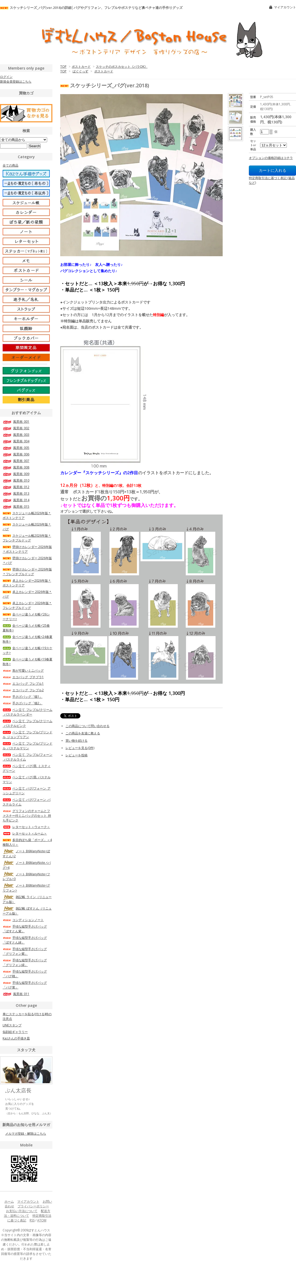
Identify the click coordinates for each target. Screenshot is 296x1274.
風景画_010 (16, 480)
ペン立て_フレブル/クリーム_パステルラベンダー (27, 712)
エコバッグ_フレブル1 (23, 683)
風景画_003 (16, 434)
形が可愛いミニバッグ (23, 670)
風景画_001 (16, 421)
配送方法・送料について (27, 1213)
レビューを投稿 (76, 755)
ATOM (41, 1220)
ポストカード (81, 66)
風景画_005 (16, 447)
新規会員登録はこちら (15, 81)
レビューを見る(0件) (79, 748)
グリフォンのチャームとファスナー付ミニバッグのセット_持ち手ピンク (27, 815)
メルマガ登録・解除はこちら (25, 1133)
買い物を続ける (76, 740)
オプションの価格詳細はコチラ (271, 158)
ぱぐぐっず (80, 71)
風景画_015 (16, 506)
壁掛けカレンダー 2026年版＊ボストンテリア (27, 549)
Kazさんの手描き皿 (16, 1038)
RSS (32, 1220)
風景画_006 (16, 454)
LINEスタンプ (12, 1025)
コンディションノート (23, 920)
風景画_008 (16, 467)
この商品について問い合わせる (87, 726)
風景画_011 (16, 994)
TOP (63, 66)
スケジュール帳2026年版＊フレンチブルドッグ (27, 537)
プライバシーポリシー (33, 1206)
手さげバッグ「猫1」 (22, 696)
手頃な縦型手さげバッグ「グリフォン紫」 (25, 951)
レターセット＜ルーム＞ (25, 833)
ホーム (9, 1201)
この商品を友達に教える (82, 733)
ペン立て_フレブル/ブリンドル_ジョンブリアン (27, 734)
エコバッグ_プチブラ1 (23, 677)
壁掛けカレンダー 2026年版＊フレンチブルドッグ (27, 571)
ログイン (6, 77)
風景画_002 (16, 428)
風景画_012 (16, 487)
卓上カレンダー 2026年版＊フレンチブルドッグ (27, 605)
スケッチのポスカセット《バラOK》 (121, 66)
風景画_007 (16, 461)
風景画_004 (16, 441)
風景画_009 (16, 474)
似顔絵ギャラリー (15, 1032)
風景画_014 (16, 500)
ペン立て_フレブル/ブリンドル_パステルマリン (27, 745)
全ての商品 (10, 165)
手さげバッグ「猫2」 (22, 703)
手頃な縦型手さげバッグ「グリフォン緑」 (25, 962)
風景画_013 (16, 493)
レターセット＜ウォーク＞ (26, 827)
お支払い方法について (21, 1211)
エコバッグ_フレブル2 (23, 690)
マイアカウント (285, 7)
